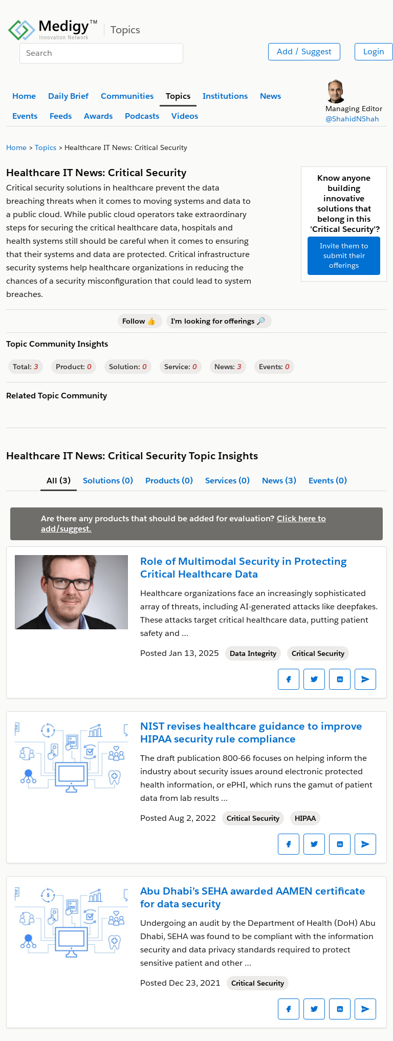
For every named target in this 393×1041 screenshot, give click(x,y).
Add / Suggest (304, 51)
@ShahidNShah (352, 118)
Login (373, 51)
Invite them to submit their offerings (344, 255)
